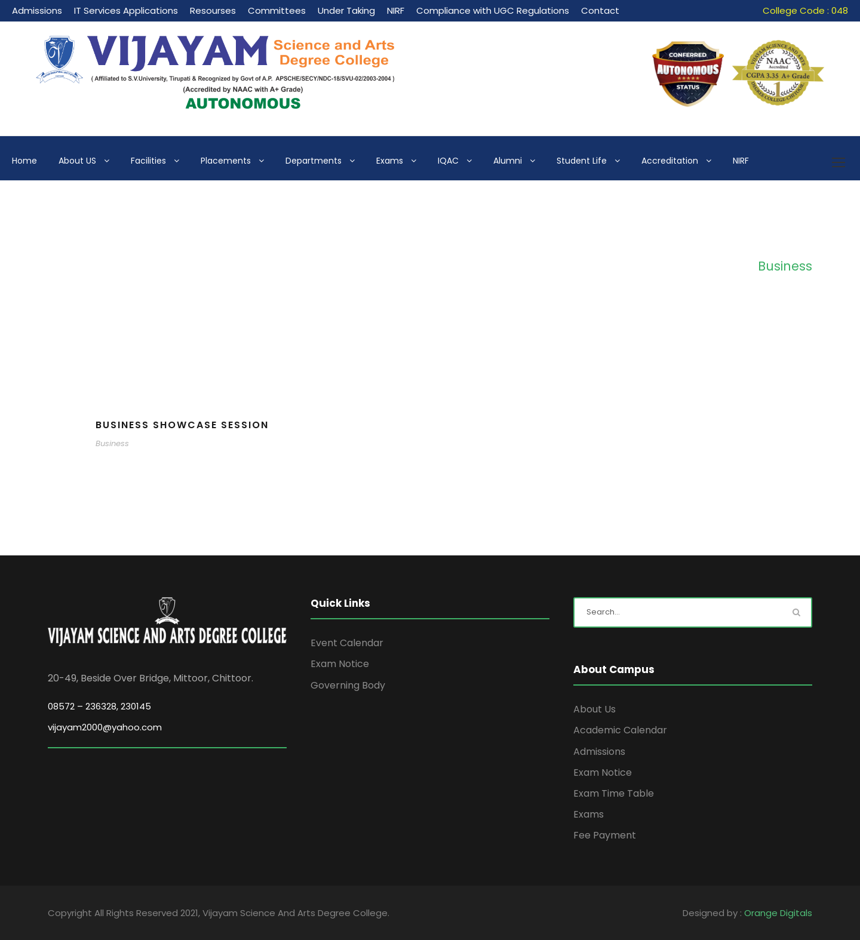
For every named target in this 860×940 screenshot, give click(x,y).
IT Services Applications (126, 10)
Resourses (213, 10)
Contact (600, 10)
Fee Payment (604, 835)
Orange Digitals (778, 913)
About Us (594, 709)
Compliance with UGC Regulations (492, 10)
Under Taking (346, 10)
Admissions (37, 10)
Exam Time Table (613, 793)
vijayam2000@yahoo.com (105, 727)
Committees (277, 10)
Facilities (148, 161)
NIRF (395, 10)
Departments (313, 161)
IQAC (448, 161)
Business (112, 443)
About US (77, 161)
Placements (226, 161)
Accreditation (669, 161)
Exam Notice (340, 664)
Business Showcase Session (182, 425)
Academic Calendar (620, 730)
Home (24, 161)
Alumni (507, 161)
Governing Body (348, 685)
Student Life (582, 161)
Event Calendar (347, 643)
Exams (389, 161)
